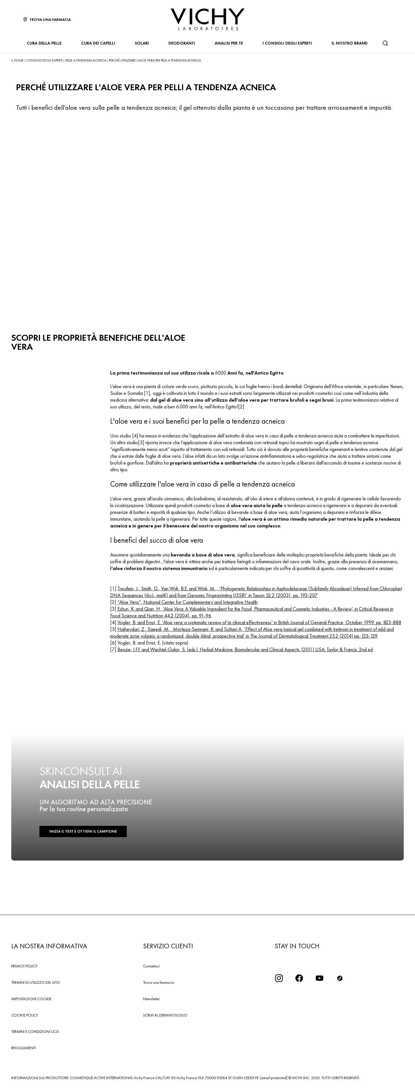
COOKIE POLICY (24, 1015)
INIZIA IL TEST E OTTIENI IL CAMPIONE (81, 831)
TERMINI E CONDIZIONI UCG (35, 1031)
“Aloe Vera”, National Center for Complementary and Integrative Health (187, 602)
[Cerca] (385, 43)
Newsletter (151, 998)
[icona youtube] (319, 978)
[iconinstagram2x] (279, 978)
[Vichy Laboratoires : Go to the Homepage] (208, 19)
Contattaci (151, 966)
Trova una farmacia (158, 982)
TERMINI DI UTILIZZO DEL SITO (35, 982)
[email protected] (273, 1077)
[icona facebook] (299, 978)
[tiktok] (340, 978)
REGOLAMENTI (23, 1047)
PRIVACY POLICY (24, 966)
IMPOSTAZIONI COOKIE (31, 998)
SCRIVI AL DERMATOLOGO (165, 1015)
